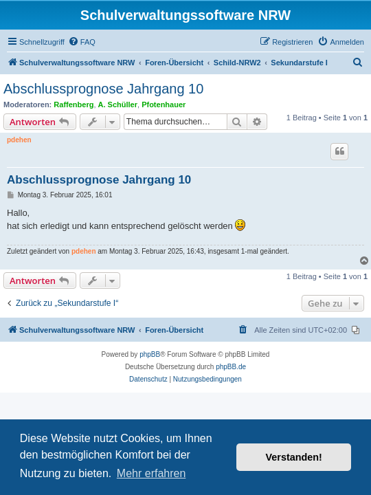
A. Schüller (117, 104)
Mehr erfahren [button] (151, 473)
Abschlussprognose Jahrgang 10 (103, 88)
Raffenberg (73, 104)
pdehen (19, 140)
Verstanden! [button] (294, 457)
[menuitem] (81, 42)
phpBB (149, 354)
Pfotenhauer (164, 104)
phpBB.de (231, 367)
